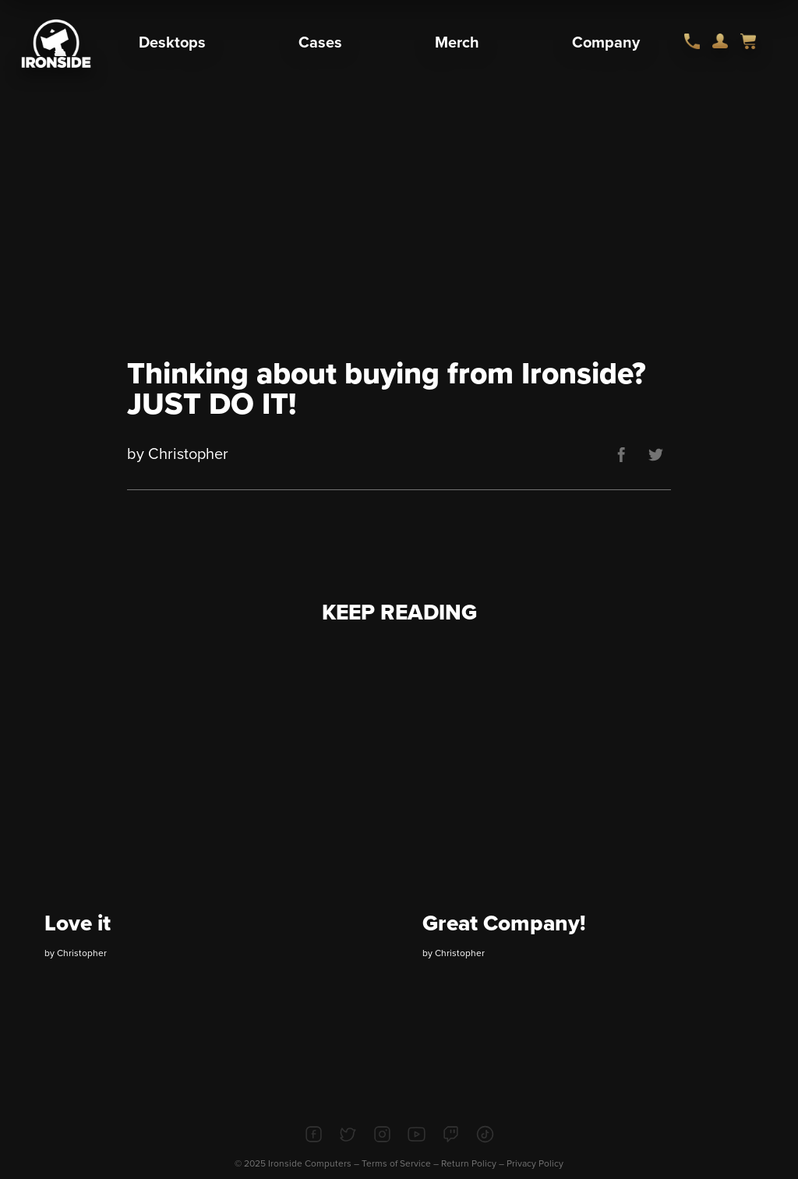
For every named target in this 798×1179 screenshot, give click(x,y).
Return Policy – (474, 1163)
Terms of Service (396, 1163)
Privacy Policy (535, 1163)
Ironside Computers (309, 1163)
